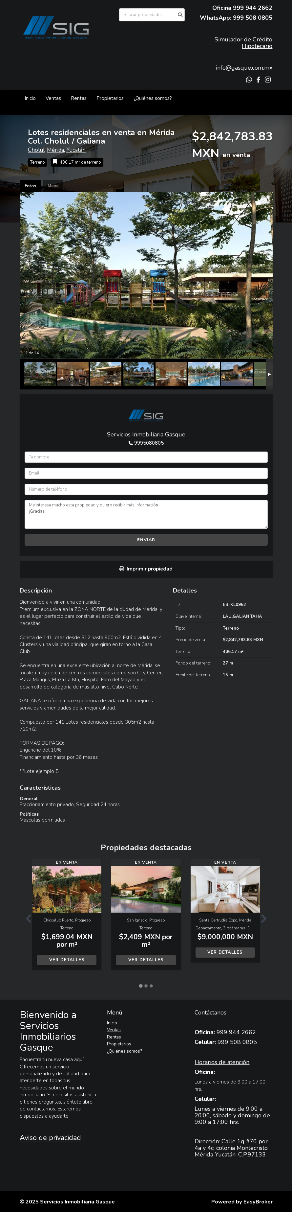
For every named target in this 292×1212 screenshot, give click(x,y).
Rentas (79, 98)
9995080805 (149, 443)
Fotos (30, 186)
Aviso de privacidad (50, 1138)
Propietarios (110, 98)
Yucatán (76, 150)
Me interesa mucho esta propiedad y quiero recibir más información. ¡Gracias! (146, 514)
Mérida (55, 150)
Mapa (53, 186)
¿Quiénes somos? (153, 98)
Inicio (30, 98)
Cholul (36, 150)
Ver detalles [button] (67, 960)
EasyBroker (258, 1201)
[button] (26, 918)
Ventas (53, 98)
